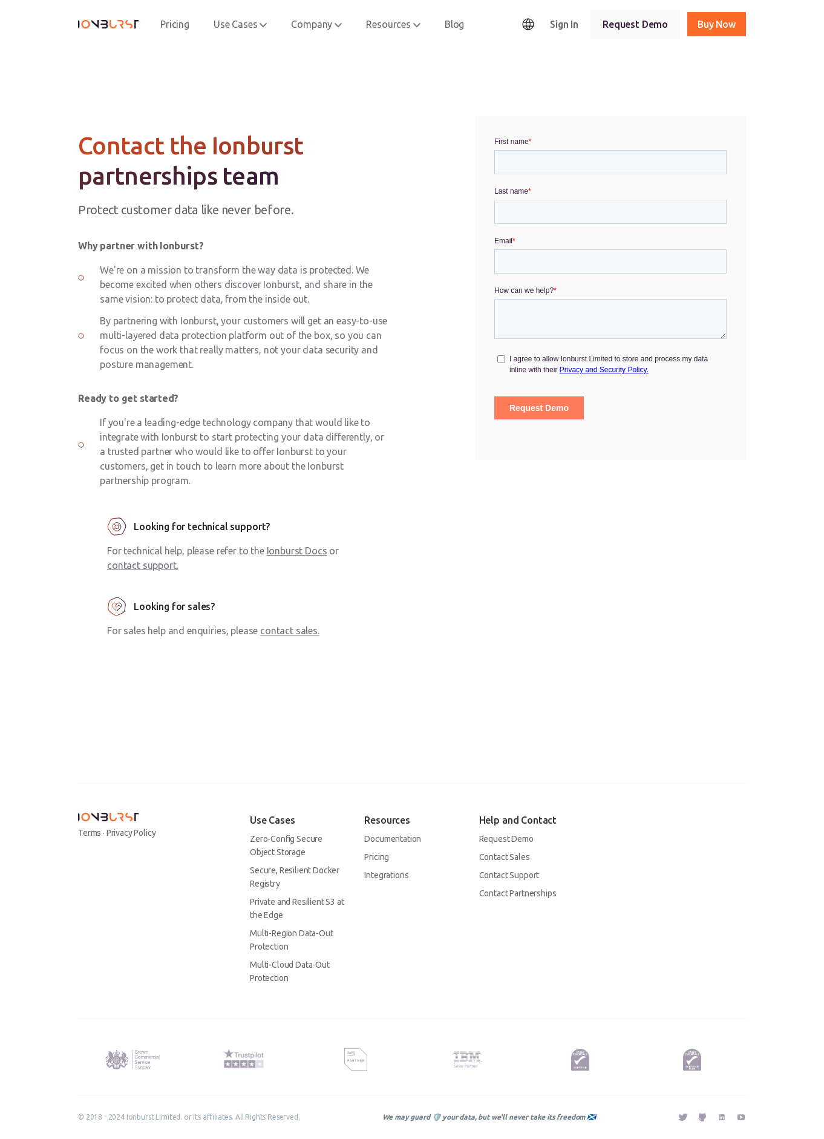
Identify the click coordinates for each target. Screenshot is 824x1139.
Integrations (386, 875)
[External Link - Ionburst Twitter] (683, 1118)
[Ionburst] (108, 24)
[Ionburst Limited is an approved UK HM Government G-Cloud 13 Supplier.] (131, 1059)
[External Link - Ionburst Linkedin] (722, 1118)
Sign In (564, 24)
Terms (89, 833)
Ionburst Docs (297, 550)
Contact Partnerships (518, 893)
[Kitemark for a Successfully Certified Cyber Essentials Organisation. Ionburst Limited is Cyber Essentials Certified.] (580, 1060)
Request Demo (635, 24)
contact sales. (289, 630)
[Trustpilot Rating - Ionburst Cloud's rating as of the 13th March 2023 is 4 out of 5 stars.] (244, 1056)
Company (316, 24)
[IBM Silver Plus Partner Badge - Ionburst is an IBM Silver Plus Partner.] (468, 1059)
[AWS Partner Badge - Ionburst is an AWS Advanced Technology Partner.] (355, 1060)
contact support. (142, 565)
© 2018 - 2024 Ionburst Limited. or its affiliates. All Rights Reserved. (189, 1117)
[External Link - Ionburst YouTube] (741, 1117)
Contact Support (509, 875)
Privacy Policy (131, 833)
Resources (393, 24)
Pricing (174, 24)
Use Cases (240, 24)
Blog (454, 24)
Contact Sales (504, 857)
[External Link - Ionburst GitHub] (702, 1118)
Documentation (392, 839)
